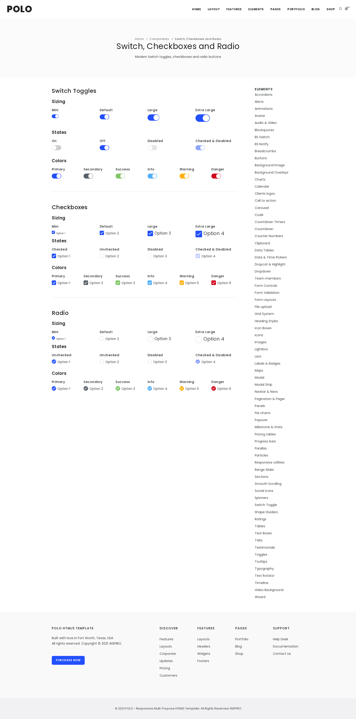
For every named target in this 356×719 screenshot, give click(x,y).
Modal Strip (263, 384)
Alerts (259, 101)
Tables (260, 526)
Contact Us (282, 653)
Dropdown (263, 271)
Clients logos (265, 193)
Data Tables (264, 250)
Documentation (285, 646)
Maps (259, 370)
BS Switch (262, 137)
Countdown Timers (270, 222)
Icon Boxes (263, 328)
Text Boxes (263, 533)
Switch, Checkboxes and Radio (198, 39)
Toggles (261, 554)
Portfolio (295, 9)
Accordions (263, 94)
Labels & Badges (267, 363)
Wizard (260, 597)
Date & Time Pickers (271, 257)
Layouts (166, 646)
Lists (258, 356)
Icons (259, 335)
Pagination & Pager (270, 399)
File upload (263, 306)
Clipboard (262, 243)
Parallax (261, 448)
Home (194, 9)
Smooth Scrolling (268, 483)
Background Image (270, 165)
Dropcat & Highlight (270, 264)
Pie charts (262, 413)
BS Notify (262, 144)
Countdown (264, 229)
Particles (261, 455)
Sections (261, 476)
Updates (166, 661)
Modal (259, 377)
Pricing (165, 668)
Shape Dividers (266, 512)
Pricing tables (265, 434)
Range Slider (264, 469)
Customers (168, 675)
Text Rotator (264, 575)
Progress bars (265, 441)
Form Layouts (265, 299)
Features (233, 9)
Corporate (168, 653)
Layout (212, 9)
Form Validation (267, 292)
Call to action (265, 200)
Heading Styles (266, 321)
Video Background (269, 590)
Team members (268, 278)
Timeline (261, 583)
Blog (315, 9)
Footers (203, 661)
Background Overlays (271, 172)
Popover (261, 420)
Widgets (203, 653)
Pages (275, 9)
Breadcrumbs (265, 151)
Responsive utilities (269, 462)
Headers (203, 646)
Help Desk (280, 639)
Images (261, 342)
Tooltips (261, 561)
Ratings (260, 519)
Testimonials (265, 547)
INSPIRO (235, 708)
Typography (264, 568)
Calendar (262, 186)
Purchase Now (68, 660)
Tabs (258, 540)
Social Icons (264, 490)
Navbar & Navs (266, 391)
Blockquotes (264, 130)
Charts (260, 179)
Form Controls (266, 285)
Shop (330, 9)
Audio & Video (266, 122)
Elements (255, 9)
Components (159, 39)
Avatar (260, 115)
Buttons (261, 158)
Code (259, 215)
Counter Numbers (269, 236)
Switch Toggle (266, 505)
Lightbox (261, 349)
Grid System (264, 314)
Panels (260, 406)
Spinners (261, 498)
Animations (264, 108)
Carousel (262, 208)
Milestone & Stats (268, 427)
